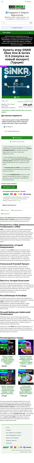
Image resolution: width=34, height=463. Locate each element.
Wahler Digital (10, 104)
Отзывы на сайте (9, 187)
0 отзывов (20, 101)
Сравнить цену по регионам (26, 106)
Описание (5, 210)
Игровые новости (11, 440)
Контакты (9, 443)
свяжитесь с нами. (16, 200)
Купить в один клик (17, 141)
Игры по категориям (12, 438)
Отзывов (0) (5, 214)
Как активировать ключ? (13, 435)
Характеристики (17, 210)
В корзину (17, 138)
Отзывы (8, 430)
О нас (7, 427)
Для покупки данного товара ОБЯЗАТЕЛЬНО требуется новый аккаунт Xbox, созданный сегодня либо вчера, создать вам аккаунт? (15, 121)
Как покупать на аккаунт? (13, 432)
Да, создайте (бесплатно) (11, 131)
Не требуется (8, 127)
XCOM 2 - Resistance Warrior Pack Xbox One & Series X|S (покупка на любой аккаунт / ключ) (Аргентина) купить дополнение (7, 390)
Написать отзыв (28, 101)
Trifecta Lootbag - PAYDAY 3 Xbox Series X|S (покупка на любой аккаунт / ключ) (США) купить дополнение (7, 360)
